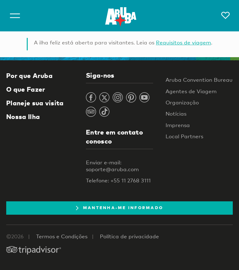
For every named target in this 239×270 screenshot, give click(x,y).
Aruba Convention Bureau (199, 79)
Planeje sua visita (35, 103)
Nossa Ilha (23, 116)
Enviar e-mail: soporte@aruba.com (112, 165)
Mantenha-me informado (119, 207)
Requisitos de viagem (183, 42)
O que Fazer (25, 89)
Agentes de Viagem (191, 91)
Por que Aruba (29, 75)
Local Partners (184, 136)
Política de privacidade (129, 236)
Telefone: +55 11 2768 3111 (118, 180)
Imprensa (178, 125)
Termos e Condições (61, 236)
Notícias (176, 113)
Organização (182, 102)
